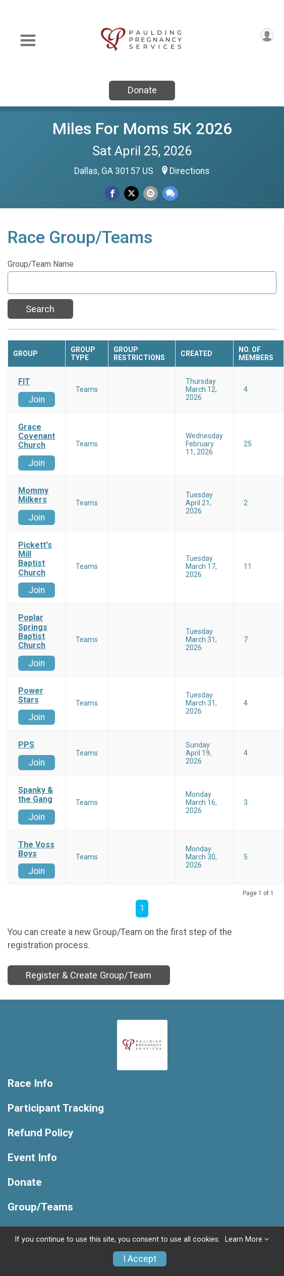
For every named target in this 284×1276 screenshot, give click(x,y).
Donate (142, 90)
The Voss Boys (36, 849)
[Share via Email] (150, 193)
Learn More (243, 1239)
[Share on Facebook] (112, 193)
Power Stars (30, 695)
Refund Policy (40, 1133)
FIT (24, 381)
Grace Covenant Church (36, 436)
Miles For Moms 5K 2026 (142, 128)
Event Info (32, 1158)
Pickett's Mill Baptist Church (35, 559)
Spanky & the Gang (35, 795)
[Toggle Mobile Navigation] (28, 40)
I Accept (139, 1259)
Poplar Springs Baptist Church (32, 631)
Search (40, 309)
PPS (26, 744)
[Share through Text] (170, 193)
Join (36, 399)
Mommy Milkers (33, 495)
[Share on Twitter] (131, 193)
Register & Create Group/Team (88, 975)
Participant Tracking (56, 1108)
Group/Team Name (41, 264)
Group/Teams (40, 1207)
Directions (189, 171)
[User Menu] (267, 35)
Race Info (30, 1083)
